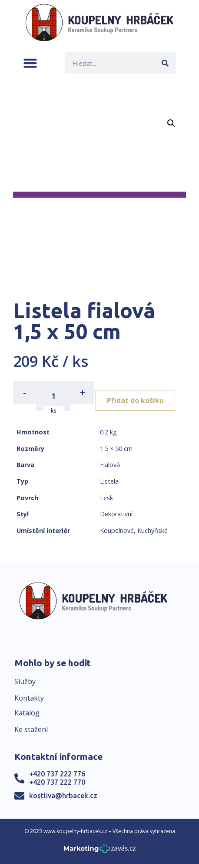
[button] (30, 63)
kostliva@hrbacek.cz (63, 796)
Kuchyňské (152, 530)
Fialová (110, 465)
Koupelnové (117, 530)
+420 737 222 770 (57, 782)
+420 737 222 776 (57, 774)
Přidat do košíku (135, 400)
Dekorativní (116, 514)
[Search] (165, 63)
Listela (109, 481)
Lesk (106, 498)
